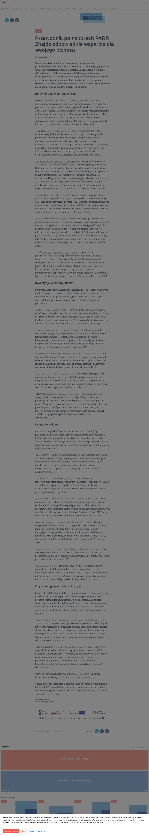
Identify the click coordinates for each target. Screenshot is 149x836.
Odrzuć (24, 831)
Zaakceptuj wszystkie (11, 831)
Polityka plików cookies (37, 831)
